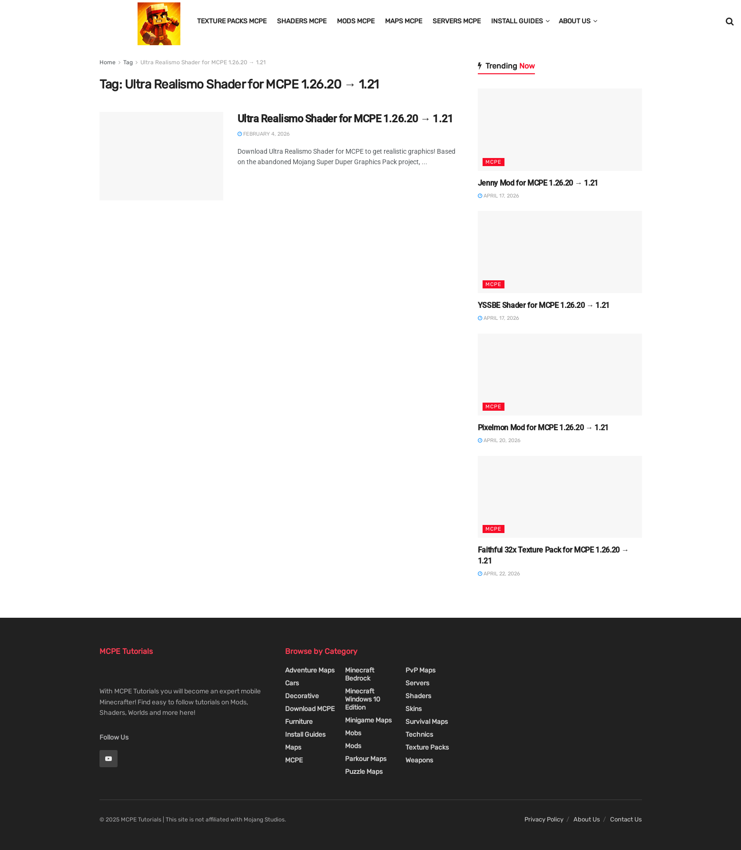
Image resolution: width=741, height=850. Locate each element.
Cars (292, 683)
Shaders (418, 696)
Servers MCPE (457, 21)
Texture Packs (427, 747)
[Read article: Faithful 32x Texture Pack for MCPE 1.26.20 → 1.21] (560, 497)
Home (107, 62)
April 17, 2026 (498, 196)
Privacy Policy (543, 819)
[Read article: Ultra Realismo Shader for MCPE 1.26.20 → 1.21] (161, 156)
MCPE (493, 162)
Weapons (419, 760)
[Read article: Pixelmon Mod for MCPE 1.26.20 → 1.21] (560, 375)
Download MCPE (310, 709)
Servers (417, 683)
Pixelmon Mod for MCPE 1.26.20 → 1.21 (543, 427)
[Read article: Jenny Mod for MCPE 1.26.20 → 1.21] (560, 130)
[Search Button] (730, 21)
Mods (353, 746)
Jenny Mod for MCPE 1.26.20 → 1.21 (538, 183)
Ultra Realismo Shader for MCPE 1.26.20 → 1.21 (203, 62)
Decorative (302, 696)
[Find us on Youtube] (108, 758)
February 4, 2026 (263, 134)
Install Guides (517, 21)
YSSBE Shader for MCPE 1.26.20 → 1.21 (544, 305)
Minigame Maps (368, 720)
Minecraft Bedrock (359, 674)
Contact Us (626, 819)
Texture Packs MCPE (232, 21)
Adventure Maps (310, 670)
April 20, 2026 (499, 440)
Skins (413, 709)
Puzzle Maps (364, 772)
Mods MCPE (356, 21)
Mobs (353, 733)
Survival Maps (426, 722)
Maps (293, 747)
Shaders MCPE (301, 21)
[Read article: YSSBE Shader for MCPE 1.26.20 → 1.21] (560, 252)
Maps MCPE (403, 21)
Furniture (299, 722)
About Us (575, 21)
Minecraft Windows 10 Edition (362, 699)
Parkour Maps (365, 759)
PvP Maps (420, 670)
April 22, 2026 (499, 574)
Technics (419, 735)
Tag (128, 62)
